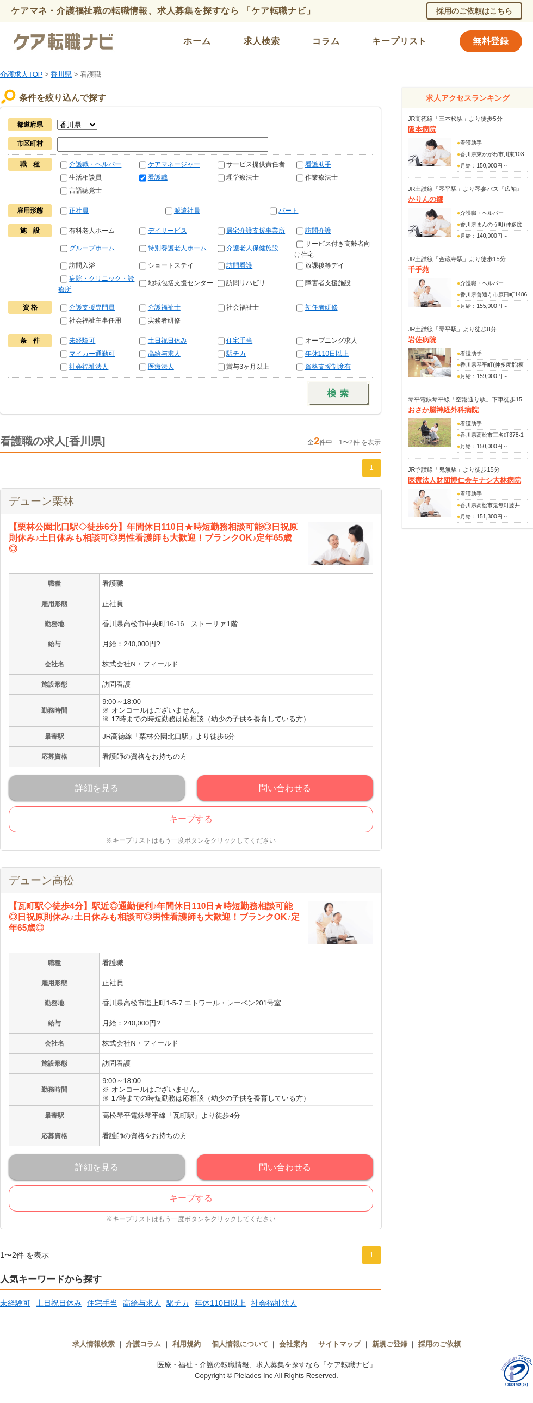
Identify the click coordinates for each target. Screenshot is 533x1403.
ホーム (196, 41)
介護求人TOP (21, 74)
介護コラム (143, 1344)
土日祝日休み (167, 340)
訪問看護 (239, 265)
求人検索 (262, 41)
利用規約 (186, 1344)
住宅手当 (239, 340)
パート (288, 210)
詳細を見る (97, 788)
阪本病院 (422, 129)
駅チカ (236, 353)
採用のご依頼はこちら (474, 11)
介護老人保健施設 (252, 248)
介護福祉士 (164, 307)
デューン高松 (41, 880)
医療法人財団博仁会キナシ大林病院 (464, 480)
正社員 (79, 210)
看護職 (158, 177)
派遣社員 (187, 210)
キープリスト (399, 41)
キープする (191, 819)
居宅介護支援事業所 (255, 230)
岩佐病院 (422, 340)
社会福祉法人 (88, 366)
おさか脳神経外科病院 (443, 410)
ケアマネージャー (174, 164)
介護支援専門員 (92, 307)
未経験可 (82, 340)
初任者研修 (321, 307)
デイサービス (167, 230)
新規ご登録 (389, 1344)
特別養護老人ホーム (177, 248)
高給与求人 (164, 353)
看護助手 (318, 164)
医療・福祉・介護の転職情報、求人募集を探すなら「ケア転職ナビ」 (266, 1365)
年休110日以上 (327, 353)
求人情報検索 (93, 1344)
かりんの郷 (425, 199)
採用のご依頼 (439, 1344)
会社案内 (293, 1344)
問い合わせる (285, 788)
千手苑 (418, 269)
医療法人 (161, 366)
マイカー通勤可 (92, 353)
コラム (325, 41)
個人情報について (240, 1344)
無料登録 (491, 41)
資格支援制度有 (328, 366)
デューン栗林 (41, 501)
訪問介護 (318, 230)
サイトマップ (339, 1344)
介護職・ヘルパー (95, 164)
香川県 (61, 74)
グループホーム (92, 248)
